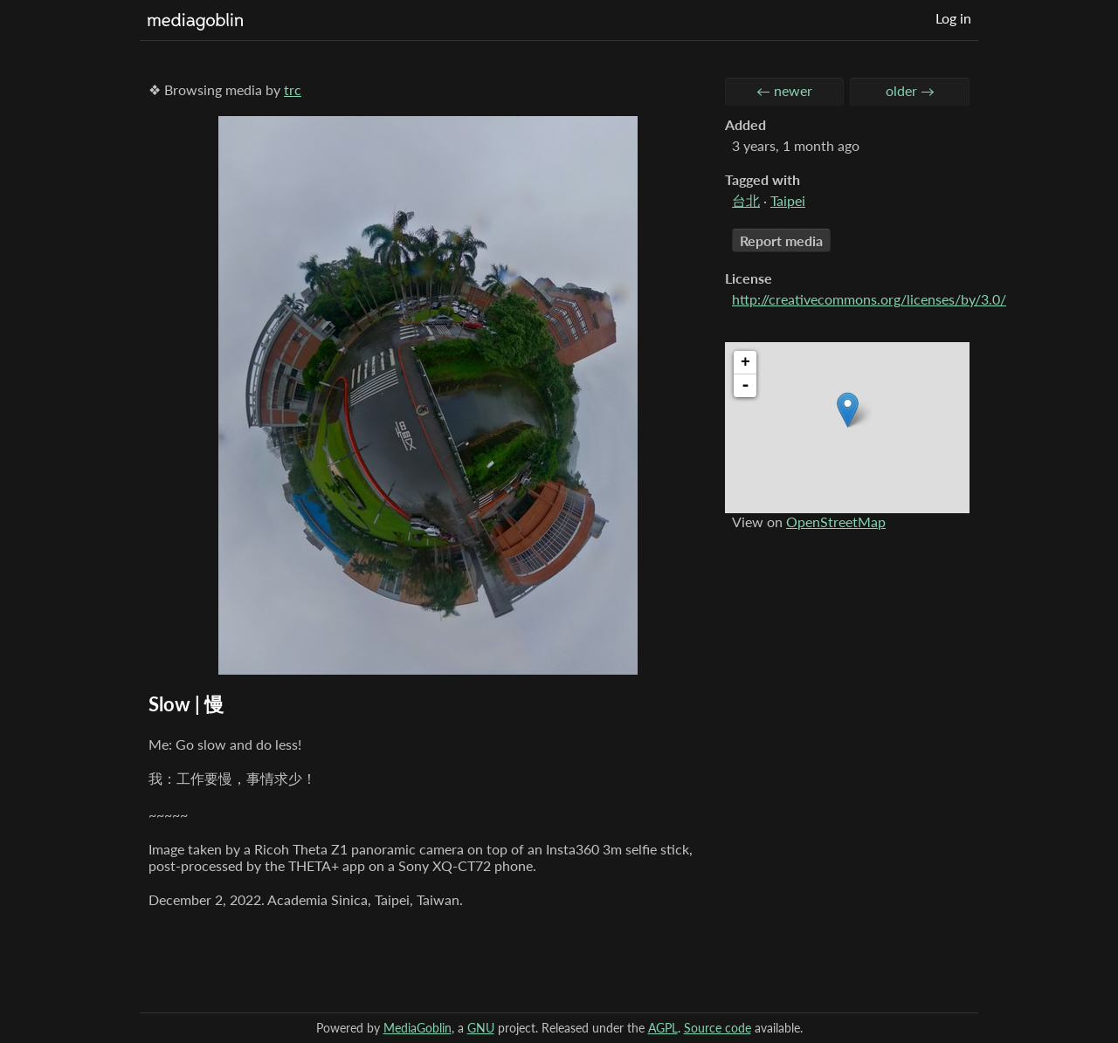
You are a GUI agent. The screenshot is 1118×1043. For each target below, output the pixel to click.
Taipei (787, 200)
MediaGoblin (417, 1027)
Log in (953, 18)
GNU (480, 1027)
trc (292, 89)
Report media (781, 240)
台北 (746, 200)
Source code (717, 1027)
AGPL (663, 1027)
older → (910, 90)
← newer (784, 90)
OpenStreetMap (836, 521)
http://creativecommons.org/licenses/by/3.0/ (869, 299)
